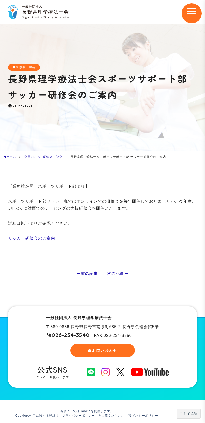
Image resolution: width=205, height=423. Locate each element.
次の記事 (115, 273)
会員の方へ (32, 157)
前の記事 (89, 273)
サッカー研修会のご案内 (31, 238)
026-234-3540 (71, 335)
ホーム (11, 157)
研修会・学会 (25, 67)
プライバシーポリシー (142, 415)
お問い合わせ (104, 350)
